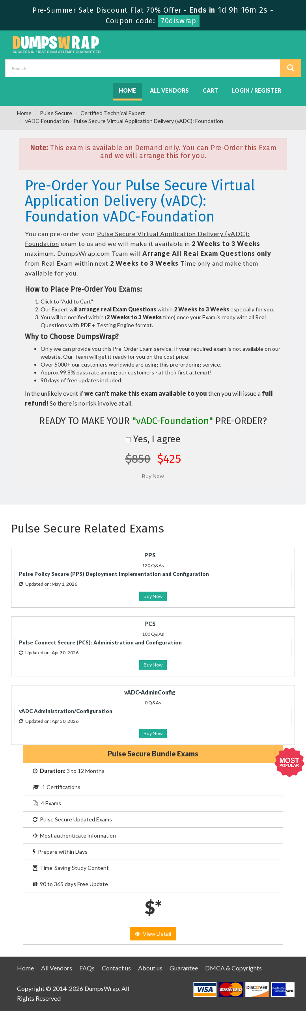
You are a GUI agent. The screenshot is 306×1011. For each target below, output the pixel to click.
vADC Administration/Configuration (65, 711)
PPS (150, 555)
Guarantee (184, 968)
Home (127, 90)
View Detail (153, 933)
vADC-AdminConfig (149, 692)
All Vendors (169, 90)
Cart (210, 90)
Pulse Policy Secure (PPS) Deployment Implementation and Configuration (114, 574)
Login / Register (256, 90)
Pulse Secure (56, 113)
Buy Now (153, 596)
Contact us (116, 968)
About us (150, 968)
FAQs (87, 968)
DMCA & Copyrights (233, 968)
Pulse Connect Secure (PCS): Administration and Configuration (100, 642)
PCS (150, 623)
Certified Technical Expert (112, 113)
